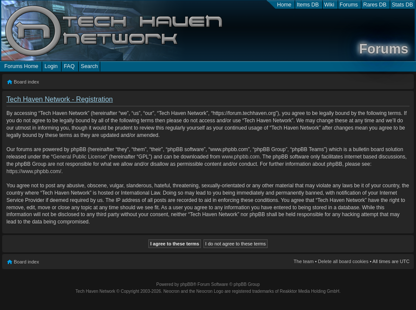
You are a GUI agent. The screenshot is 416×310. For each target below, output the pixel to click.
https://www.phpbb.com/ (33, 171)
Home (284, 5)
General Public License (78, 157)
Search (89, 66)
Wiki (329, 5)
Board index (26, 81)
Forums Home (21, 66)
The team (304, 261)
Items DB (308, 5)
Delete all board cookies (343, 261)
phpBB (186, 284)
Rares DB (374, 5)
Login (51, 66)
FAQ (69, 66)
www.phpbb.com (240, 157)
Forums (349, 5)
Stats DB (402, 5)
